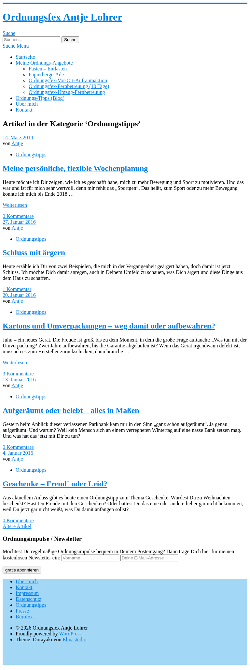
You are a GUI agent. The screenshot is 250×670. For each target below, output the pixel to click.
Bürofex (24, 616)
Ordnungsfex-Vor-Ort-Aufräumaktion (68, 80)
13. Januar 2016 (19, 379)
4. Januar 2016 (18, 453)
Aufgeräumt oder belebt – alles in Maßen (71, 410)
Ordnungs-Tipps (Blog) (40, 98)
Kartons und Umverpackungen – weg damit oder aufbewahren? (109, 326)
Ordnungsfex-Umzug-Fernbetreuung (67, 92)
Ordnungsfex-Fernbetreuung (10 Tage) (69, 86)
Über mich (27, 104)
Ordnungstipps (31, 154)
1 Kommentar (17, 289)
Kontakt (24, 110)
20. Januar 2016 (19, 295)
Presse (22, 611)
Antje (17, 143)
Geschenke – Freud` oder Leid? (55, 484)
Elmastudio (74, 639)
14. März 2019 (18, 137)
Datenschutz (28, 599)
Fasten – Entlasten (48, 68)
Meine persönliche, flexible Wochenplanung (75, 168)
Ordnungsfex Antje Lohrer (62, 17)
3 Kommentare (18, 373)
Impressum (27, 593)
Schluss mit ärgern (34, 252)
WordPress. (71, 633)
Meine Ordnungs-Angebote (44, 63)
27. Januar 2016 (19, 222)
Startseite (25, 57)
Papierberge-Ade (46, 74)
